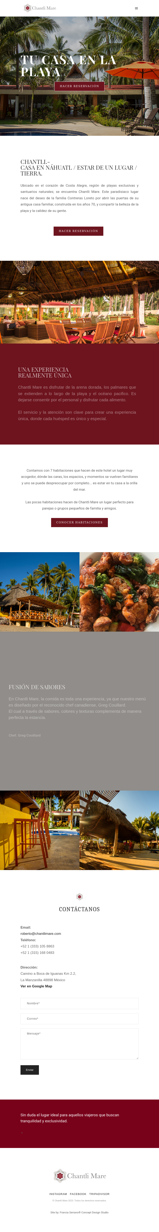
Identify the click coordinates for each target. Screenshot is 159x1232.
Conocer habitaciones (79, 522)
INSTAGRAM (58, 1194)
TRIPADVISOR (99, 1194)
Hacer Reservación (79, 86)
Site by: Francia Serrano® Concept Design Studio (80, 1212)
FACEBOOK (78, 1194)
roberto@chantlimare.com (40, 934)
